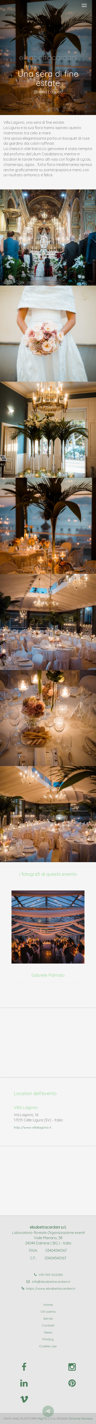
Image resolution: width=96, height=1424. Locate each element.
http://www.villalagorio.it (32, 1127)
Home (48, 1305)
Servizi (48, 1318)
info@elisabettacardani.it (48, 1282)
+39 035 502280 (48, 1275)
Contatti (48, 1325)
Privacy (48, 1339)
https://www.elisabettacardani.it (48, 1288)
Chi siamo (48, 1311)
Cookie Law (48, 1346)
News (48, 1332)
